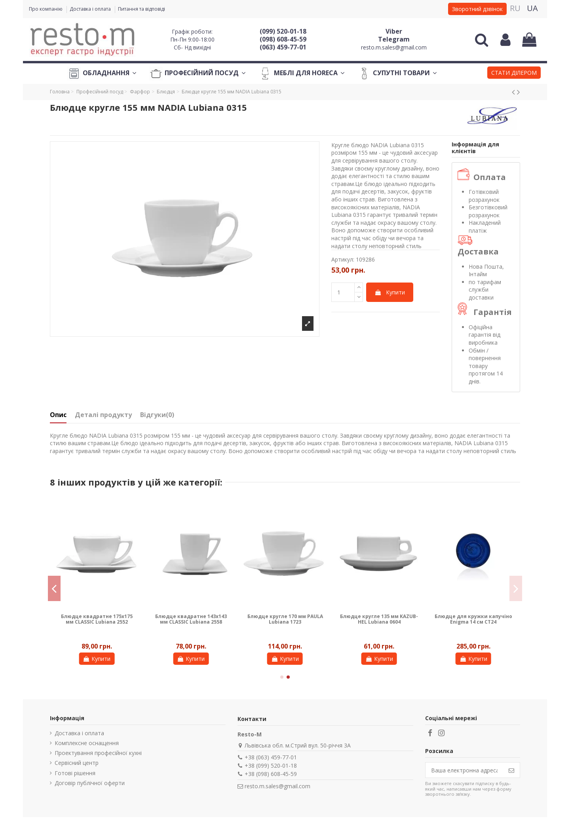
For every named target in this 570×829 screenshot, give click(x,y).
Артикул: (342, 259)
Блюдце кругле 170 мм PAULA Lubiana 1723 (285, 619)
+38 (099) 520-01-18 (271, 765)
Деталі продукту (103, 415)
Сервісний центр (77, 762)
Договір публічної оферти (90, 783)
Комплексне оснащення (87, 743)
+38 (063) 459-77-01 (271, 757)
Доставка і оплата (91, 9)
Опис (58, 415)
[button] (514, 74)
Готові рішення (75, 773)
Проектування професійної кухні (98, 753)
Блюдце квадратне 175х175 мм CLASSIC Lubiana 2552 (97, 619)
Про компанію (46, 9)
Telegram (394, 39)
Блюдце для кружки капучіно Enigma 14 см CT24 (473, 619)
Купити (389, 292)
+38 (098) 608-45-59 (271, 774)
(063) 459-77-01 (283, 47)
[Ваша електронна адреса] (464, 770)
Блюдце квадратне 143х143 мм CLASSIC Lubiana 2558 (191, 619)
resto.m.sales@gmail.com (394, 47)
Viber (394, 31)
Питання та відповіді (141, 9)
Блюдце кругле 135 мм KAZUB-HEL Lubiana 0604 (379, 619)
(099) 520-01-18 (283, 31)
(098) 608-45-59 (283, 39)
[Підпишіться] (511, 770)
